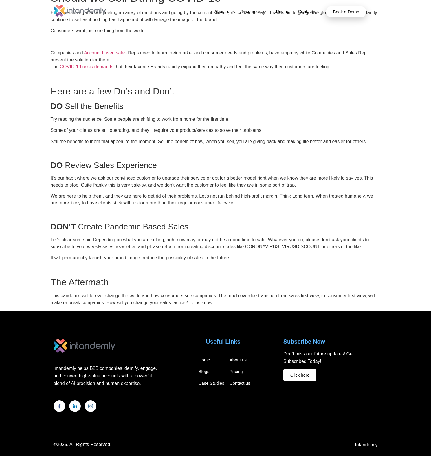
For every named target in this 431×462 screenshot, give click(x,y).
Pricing (282, 11)
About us (223, 11)
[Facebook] (59, 406)
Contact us (308, 11)
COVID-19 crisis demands (86, 66)
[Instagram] (90, 406)
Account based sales (105, 52)
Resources (253, 11)
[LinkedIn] (75, 406)
